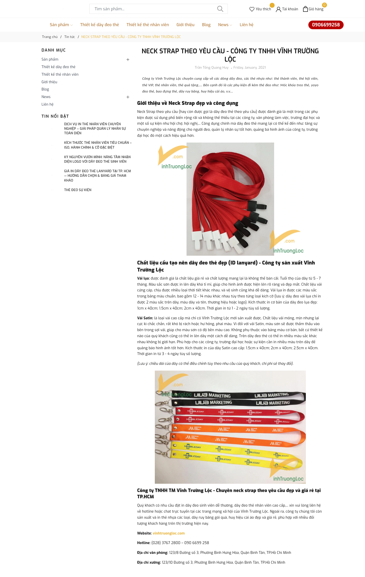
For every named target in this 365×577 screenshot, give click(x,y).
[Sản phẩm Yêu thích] (260, 9)
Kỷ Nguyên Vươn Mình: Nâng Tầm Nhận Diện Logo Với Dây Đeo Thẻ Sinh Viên (97, 159)
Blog (206, 24)
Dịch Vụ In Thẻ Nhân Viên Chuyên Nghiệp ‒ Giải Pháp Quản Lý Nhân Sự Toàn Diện (95, 128)
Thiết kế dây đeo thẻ (99, 24)
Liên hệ (246, 24)
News (225, 25)
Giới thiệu (185, 24)
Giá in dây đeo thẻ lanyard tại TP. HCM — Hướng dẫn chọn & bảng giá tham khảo (97, 175)
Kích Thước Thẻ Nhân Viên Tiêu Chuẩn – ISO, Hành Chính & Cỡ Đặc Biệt (98, 145)
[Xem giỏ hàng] (313, 9)
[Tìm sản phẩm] (158, 9)
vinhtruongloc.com (169, 533)
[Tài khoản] (287, 9)
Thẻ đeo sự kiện (77, 190)
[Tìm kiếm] (220, 9)
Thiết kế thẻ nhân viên (148, 24)
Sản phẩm (61, 25)
